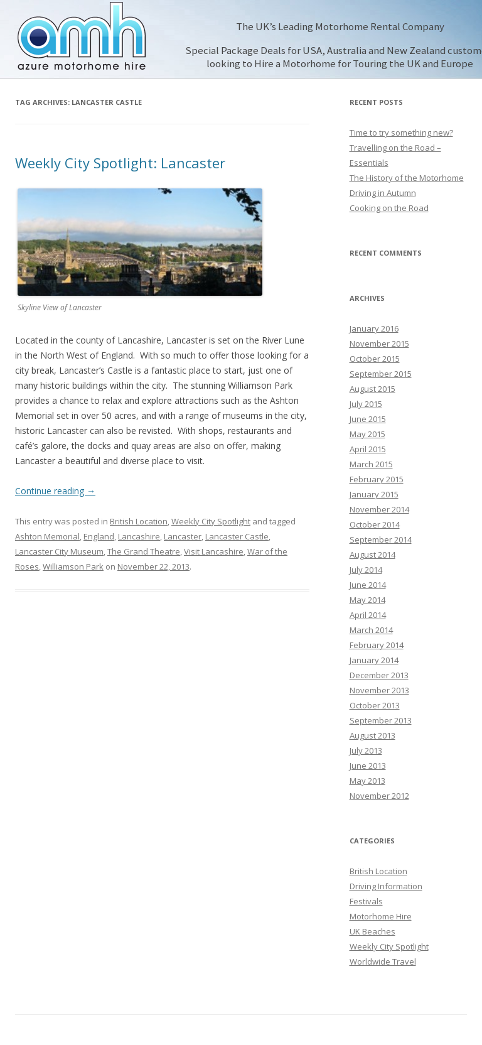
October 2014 (375, 524)
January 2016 (374, 328)
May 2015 (367, 434)
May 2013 (367, 780)
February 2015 (377, 479)
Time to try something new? (401, 132)
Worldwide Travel (383, 961)
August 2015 (372, 388)
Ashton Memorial (47, 536)
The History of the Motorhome (407, 177)
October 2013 (375, 705)
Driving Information (386, 886)
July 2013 (366, 750)
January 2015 (374, 494)
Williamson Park (73, 566)
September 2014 (381, 539)
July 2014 (366, 569)
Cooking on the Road (389, 208)
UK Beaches (372, 931)
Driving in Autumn (383, 192)
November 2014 (379, 509)
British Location (139, 521)
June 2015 (368, 419)
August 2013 (372, 735)
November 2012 (379, 795)
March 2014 (371, 630)
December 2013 (379, 675)
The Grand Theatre (143, 551)
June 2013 (368, 765)
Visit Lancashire (214, 551)
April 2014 (368, 614)
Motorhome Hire (381, 916)
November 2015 (379, 343)
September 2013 (381, 720)
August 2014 (372, 554)
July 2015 (366, 403)
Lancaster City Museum (59, 551)
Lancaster (182, 536)
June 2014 (368, 584)
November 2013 (379, 690)
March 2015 (371, 464)
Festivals (366, 901)
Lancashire (139, 536)
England (98, 536)
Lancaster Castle (237, 536)
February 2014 (377, 645)
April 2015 (368, 449)
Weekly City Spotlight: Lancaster (120, 162)
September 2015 (381, 373)
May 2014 (367, 599)
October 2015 (375, 358)
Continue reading (55, 491)
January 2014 (374, 660)
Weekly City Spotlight (210, 521)
